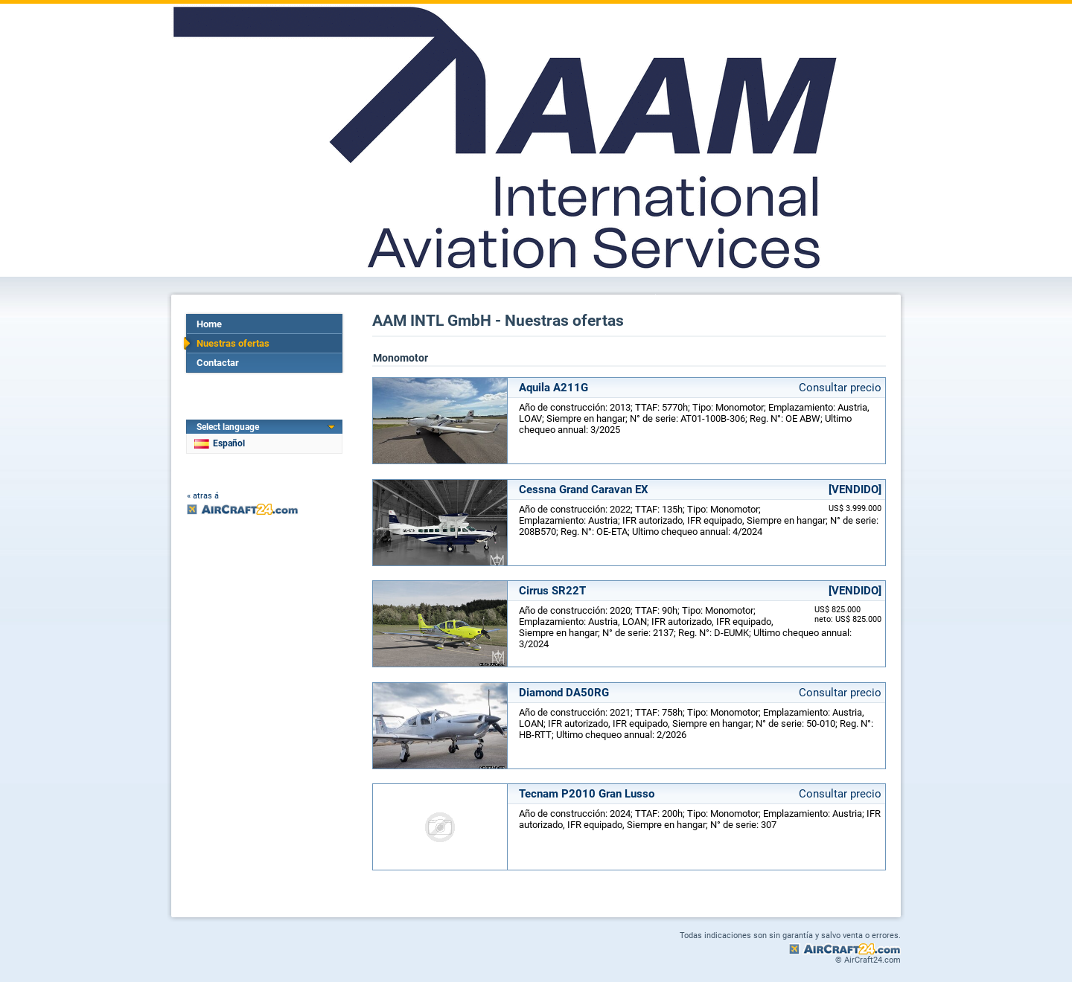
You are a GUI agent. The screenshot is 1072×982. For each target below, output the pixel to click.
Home (209, 324)
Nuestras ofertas (233, 343)
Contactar (218, 362)
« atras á (203, 496)
